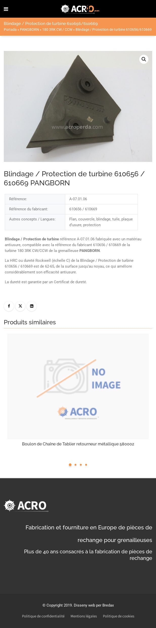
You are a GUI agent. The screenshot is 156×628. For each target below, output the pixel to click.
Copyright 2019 (59, 605)
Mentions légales (84, 616)
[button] (143, 59)
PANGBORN (29, 29)
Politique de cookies (118, 616)
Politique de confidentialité (43, 616)
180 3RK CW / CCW (57, 29)
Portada (10, 29)
